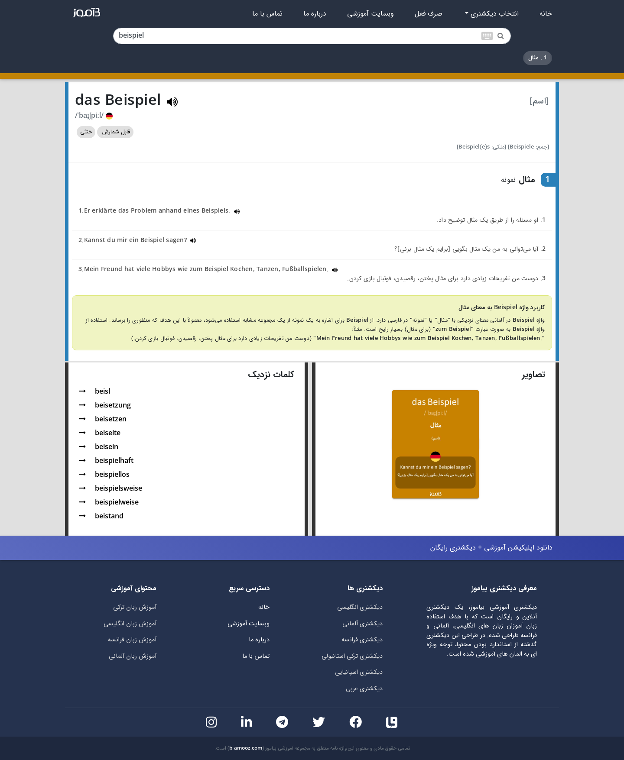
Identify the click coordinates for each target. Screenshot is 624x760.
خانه (546, 14)
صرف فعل (428, 14)
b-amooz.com (245, 748)
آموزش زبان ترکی (134, 607)
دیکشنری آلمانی (362, 624)
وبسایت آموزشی (370, 14)
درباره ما (314, 14)
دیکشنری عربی (364, 689)
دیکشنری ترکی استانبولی (352, 656)
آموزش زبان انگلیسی (130, 624)
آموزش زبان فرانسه (132, 640)
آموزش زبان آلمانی (132, 656)
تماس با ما (267, 14)
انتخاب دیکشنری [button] (493, 14)
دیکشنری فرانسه (362, 640)
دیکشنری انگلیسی (360, 607)
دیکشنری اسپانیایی (359, 672)
